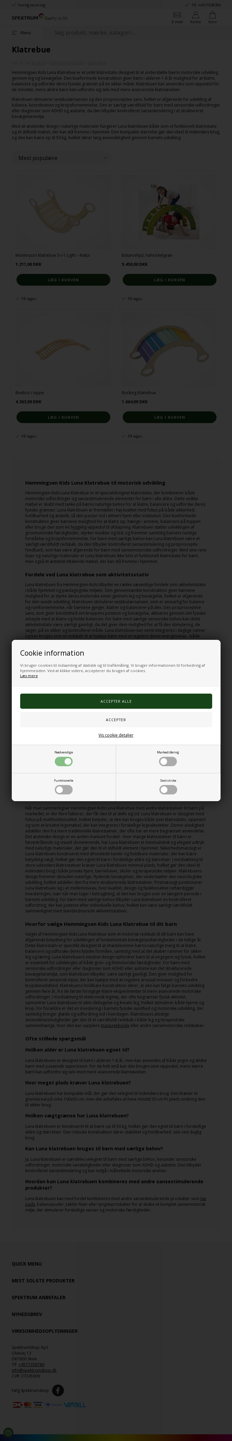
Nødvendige (63, 758)
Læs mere (29, 675)
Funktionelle (63, 786)
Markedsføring (168, 758)
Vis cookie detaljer (116, 735)
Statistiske (168, 786)
